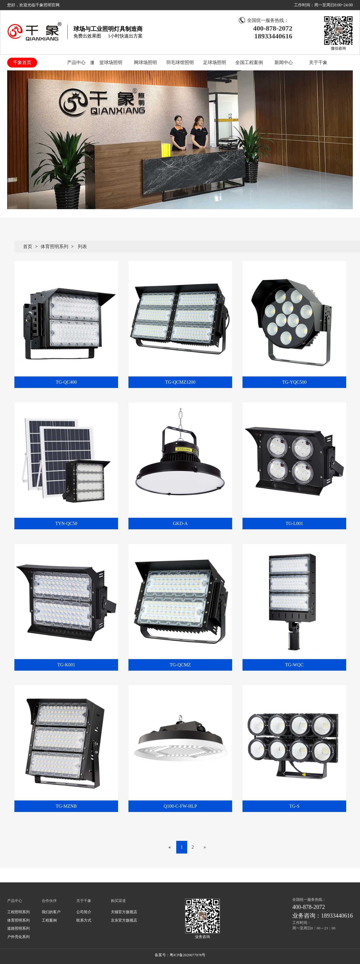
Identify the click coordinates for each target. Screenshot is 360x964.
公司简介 (83, 912)
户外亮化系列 (18, 937)
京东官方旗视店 (124, 920)
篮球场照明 (110, 62)
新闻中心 (283, 62)
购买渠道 (118, 901)
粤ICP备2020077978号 (187, 955)
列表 (82, 246)
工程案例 (49, 920)
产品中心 (76, 62)
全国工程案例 (249, 62)
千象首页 (22, 62)
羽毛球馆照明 (180, 62)
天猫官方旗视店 (124, 912)
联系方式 (83, 920)
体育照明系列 (54, 246)
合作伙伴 (49, 901)
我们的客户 (51, 912)
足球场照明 (214, 62)
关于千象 (318, 62)
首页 (27, 246)
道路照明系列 (18, 928)
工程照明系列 (18, 912)
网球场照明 (145, 62)
